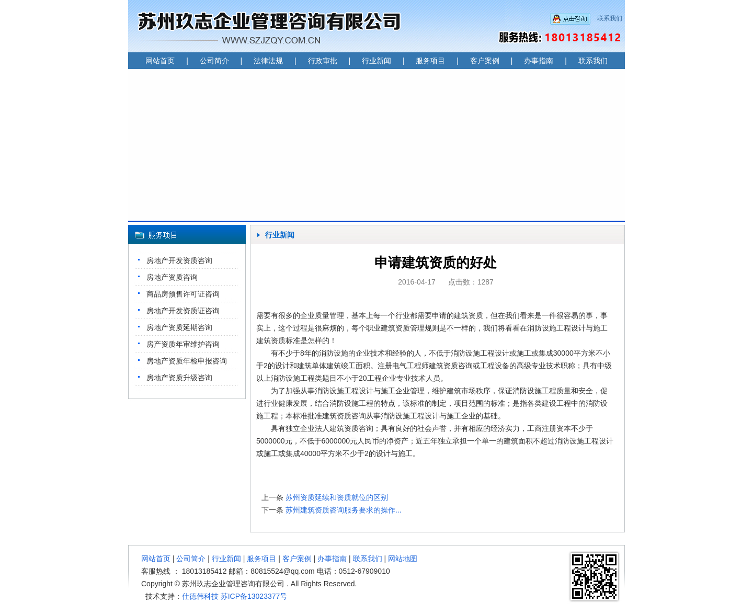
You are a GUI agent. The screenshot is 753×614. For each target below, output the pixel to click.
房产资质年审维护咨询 (183, 344)
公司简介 (214, 60)
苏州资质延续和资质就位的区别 (337, 497)
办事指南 (538, 60)
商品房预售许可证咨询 (183, 294)
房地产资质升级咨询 (179, 377)
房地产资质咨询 (172, 277)
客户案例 (484, 60)
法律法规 (268, 60)
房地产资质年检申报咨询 (186, 361)
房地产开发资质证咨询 (183, 310)
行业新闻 (376, 60)
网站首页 (160, 60)
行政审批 (322, 60)
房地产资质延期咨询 (179, 327)
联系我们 (609, 18)
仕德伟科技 (200, 596)
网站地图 (402, 558)
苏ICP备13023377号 (254, 596)
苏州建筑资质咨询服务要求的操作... (344, 510)
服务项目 (430, 60)
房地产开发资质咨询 (179, 260)
